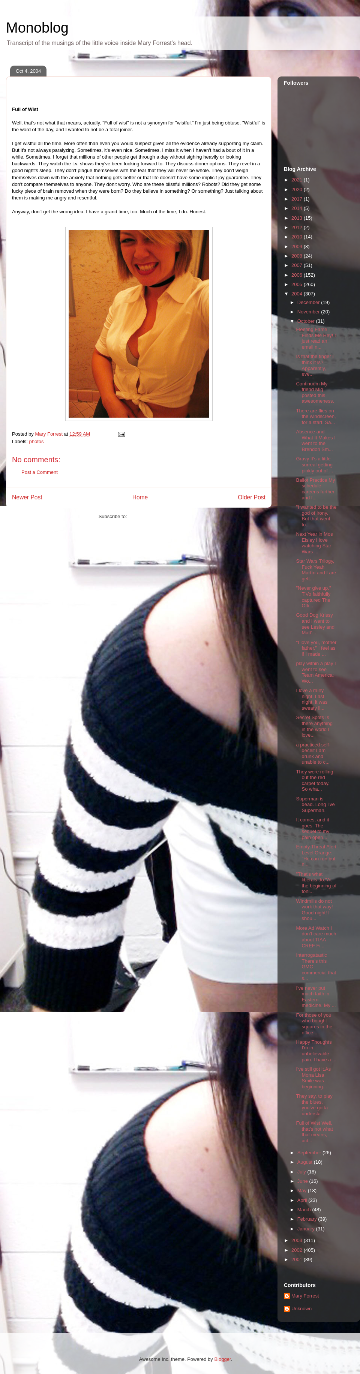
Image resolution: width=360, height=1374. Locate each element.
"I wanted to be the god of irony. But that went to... (316, 515)
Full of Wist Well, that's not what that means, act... (314, 1131)
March (304, 1209)
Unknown (301, 1308)
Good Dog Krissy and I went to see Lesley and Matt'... (315, 623)
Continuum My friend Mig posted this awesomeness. (315, 392)
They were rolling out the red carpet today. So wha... (314, 780)
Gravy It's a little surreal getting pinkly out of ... (314, 464)
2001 (297, 1259)
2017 (297, 199)
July (302, 1172)
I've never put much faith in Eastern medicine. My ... (316, 996)
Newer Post (27, 497)
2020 (297, 189)
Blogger (222, 1359)
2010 (297, 237)
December (309, 302)
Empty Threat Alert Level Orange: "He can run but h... (316, 855)
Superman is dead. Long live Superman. (315, 804)
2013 (297, 218)
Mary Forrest (305, 1296)
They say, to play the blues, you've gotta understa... (314, 1104)
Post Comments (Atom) (153, 516)
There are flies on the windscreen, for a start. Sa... (316, 416)
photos (36, 441)
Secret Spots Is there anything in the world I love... (314, 726)
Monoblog (37, 28)
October (306, 321)
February (307, 1219)
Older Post (252, 497)
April (303, 1200)
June (303, 1181)
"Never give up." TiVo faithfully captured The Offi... (313, 596)
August (305, 1162)
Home (140, 497)
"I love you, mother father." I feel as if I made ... (316, 648)
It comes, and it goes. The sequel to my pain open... (312, 828)
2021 (297, 180)
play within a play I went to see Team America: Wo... (316, 672)
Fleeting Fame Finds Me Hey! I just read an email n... (316, 338)
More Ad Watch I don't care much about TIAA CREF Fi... (316, 936)
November (309, 312)
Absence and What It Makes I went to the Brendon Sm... (315, 440)
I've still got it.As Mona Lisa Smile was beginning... (313, 1077)
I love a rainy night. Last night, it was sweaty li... (311, 699)
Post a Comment (39, 472)
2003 (297, 1240)
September (309, 1152)
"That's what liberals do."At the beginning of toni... (316, 883)
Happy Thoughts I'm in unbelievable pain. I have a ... (316, 1050)
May (302, 1190)
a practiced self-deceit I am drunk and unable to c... (313, 753)
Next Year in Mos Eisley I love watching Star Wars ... (314, 542)
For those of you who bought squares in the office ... (314, 1023)
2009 (297, 246)
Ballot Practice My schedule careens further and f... (315, 488)
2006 (297, 275)
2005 (297, 284)
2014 (297, 208)
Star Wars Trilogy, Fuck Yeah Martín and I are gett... (316, 569)
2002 (297, 1250)
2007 (297, 265)
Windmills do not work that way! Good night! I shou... (314, 909)
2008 (297, 256)
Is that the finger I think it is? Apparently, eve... (314, 365)
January (306, 1229)
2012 (297, 227)
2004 (297, 294)
